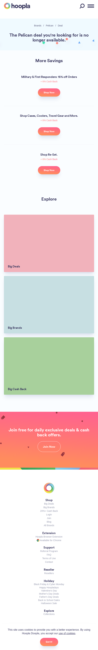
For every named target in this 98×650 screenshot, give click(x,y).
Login (49, 514)
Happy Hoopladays (49, 587)
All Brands (49, 525)
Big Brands (49, 507)
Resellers (49, 573)
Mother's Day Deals (49, 593)
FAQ (49, 554)
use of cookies (67, 633)
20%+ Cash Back (49, 511)
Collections (49, 614)
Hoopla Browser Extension (49, 536)
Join (49, 518)
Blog (49, 521)
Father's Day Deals (49, 597)
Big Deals (49, 503)
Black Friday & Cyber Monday (49, 584)
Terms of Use (49, 558)
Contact (49, 562)
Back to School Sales (49, 600)
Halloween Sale (49, 603)
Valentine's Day (49, 590)
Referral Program (49, 551)
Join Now (49, 446)
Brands (37, 25)
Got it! (49, 641)
